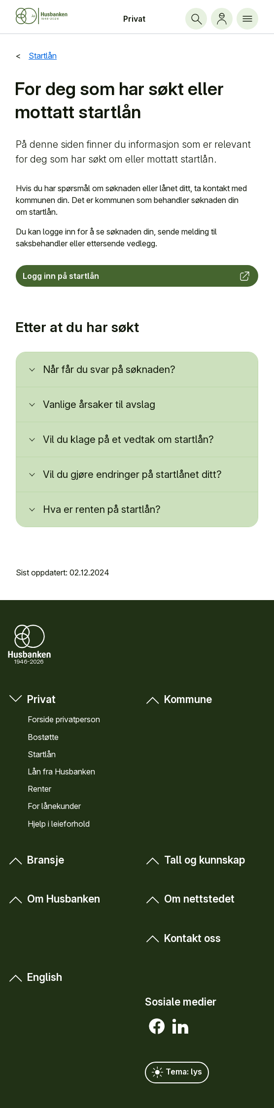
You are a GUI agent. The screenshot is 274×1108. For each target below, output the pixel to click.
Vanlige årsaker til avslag (100, 404)
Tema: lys (177, 1072)
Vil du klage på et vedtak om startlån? (128, 439)
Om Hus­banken (54, 899)
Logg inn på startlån (137, 276)
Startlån (42, 754)
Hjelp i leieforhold (59, 824)
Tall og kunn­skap (195, 860)
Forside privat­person (64, 719)
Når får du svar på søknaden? (109, 369)
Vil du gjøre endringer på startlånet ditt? (132, 474)
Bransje (36, 860)
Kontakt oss (183, 938)
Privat (134, 19)
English (35, 977)
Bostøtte (43, 737)
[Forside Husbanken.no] (50, 16)
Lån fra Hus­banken (61, 771)
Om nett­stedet (190, 899)
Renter (39, 789)
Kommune (178, 699)
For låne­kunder (54, 806)
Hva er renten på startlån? (102, 509)
